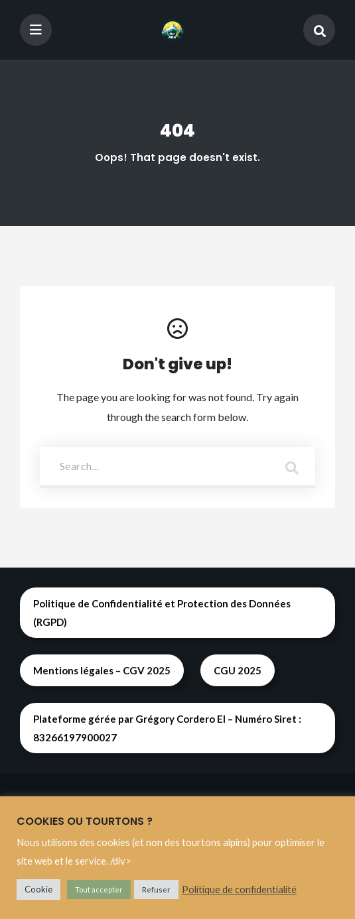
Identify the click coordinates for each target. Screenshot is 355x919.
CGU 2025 (237, 670)
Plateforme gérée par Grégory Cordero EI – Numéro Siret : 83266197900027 (167, 728)
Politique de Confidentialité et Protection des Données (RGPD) (162, 612)
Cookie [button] (38, 889)
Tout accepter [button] (99, 889)
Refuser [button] (156, 889)
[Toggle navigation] (36, 30)
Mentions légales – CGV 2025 (102, 670)
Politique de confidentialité (239, 889)
